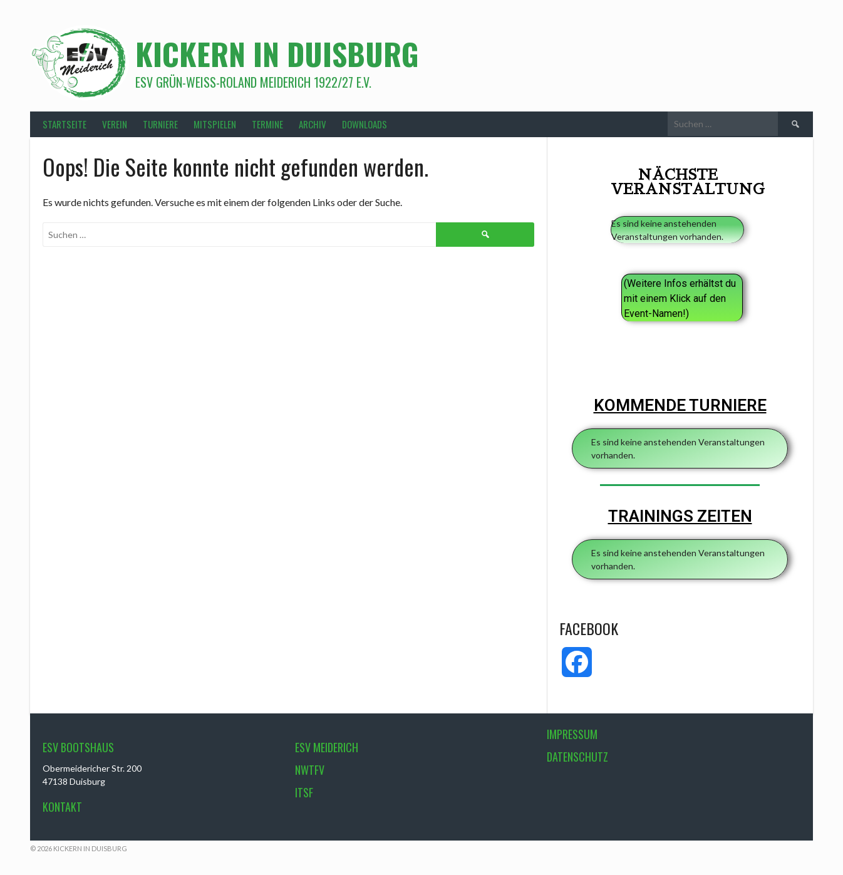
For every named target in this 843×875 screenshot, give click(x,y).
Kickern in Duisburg (277, 53)
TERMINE (267, 124)
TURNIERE (160, 124)
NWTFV (309, 770)
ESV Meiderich (326, 747)
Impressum (572, 734)
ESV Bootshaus (78, 747)
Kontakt (62, 807)
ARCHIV (312, 124)
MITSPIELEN (215, 124)
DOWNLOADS (364, 124)
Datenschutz (577, 756)
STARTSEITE (64, 124)
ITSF (304, 792)
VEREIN (114, 124)
